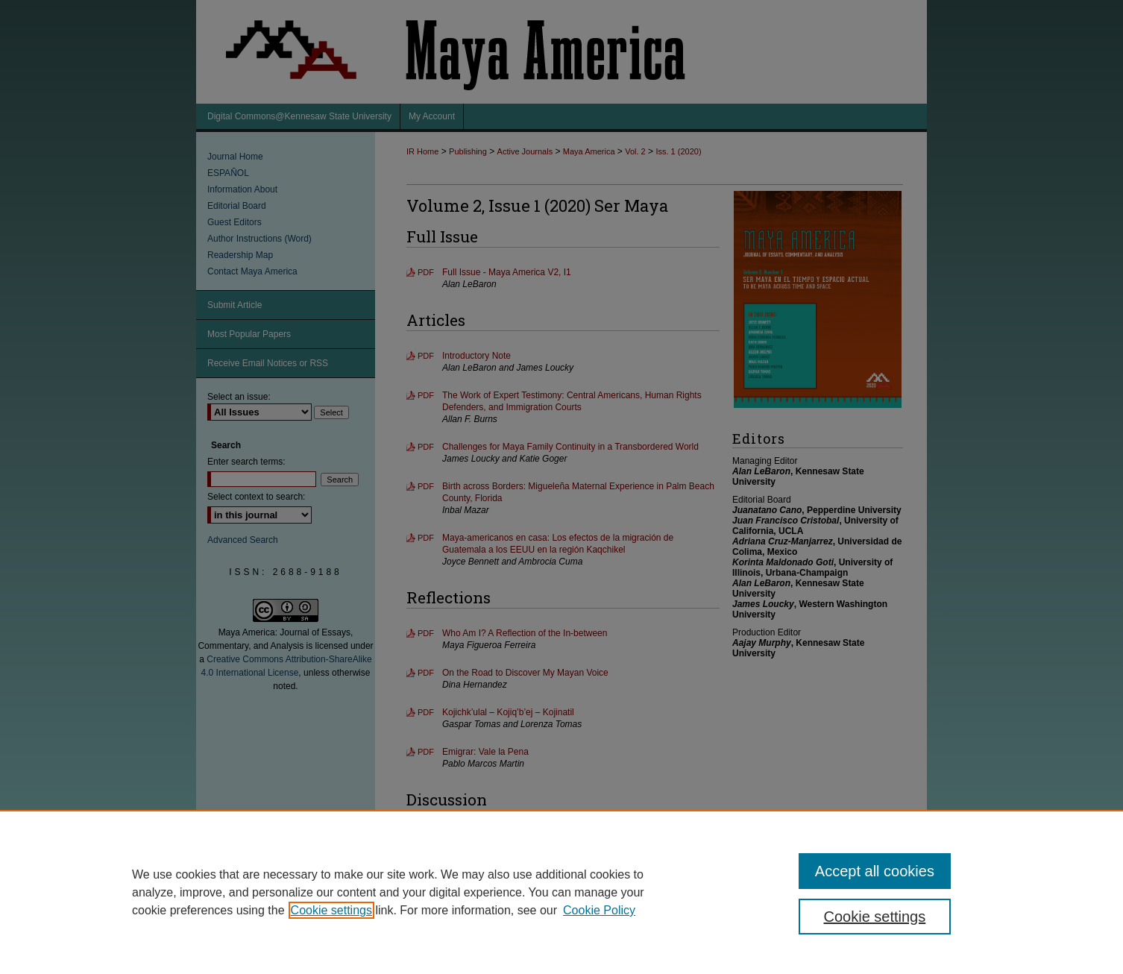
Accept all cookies (874, 871)
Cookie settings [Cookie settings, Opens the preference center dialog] (875, 916)
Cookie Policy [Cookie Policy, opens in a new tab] (599, 910)
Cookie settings (331, 910)
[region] (561, 892)
